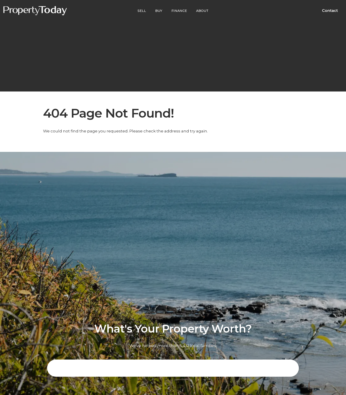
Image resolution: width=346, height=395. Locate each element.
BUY (158, 11)
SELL (142, 11)
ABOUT (202, 11)
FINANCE (179, 11)
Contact (330, 10)
